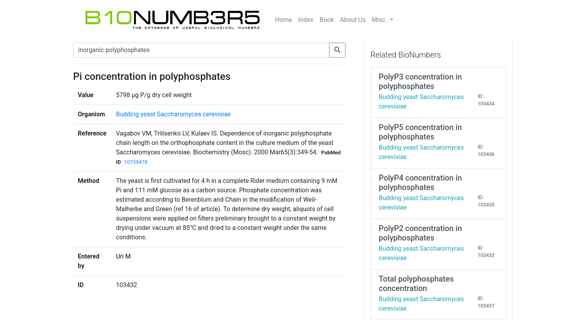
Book (327, 20)
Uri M (123, 256)
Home (283, 20)
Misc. (380, 20)
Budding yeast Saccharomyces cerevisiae (173, 114)
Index (305, 20)
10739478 (135, 162)
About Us (352, 20)
